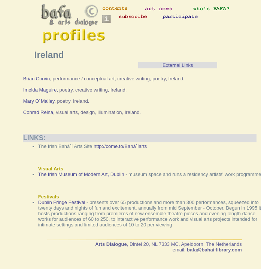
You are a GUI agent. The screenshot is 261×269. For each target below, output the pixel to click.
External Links (178, 65)
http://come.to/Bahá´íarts (120, 146)
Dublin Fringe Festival (61, 202)
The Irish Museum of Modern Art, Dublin (81, 174)
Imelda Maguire (40, 90)
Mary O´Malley (39, 101)
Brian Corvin (36, 78)
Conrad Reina (38, 112)
